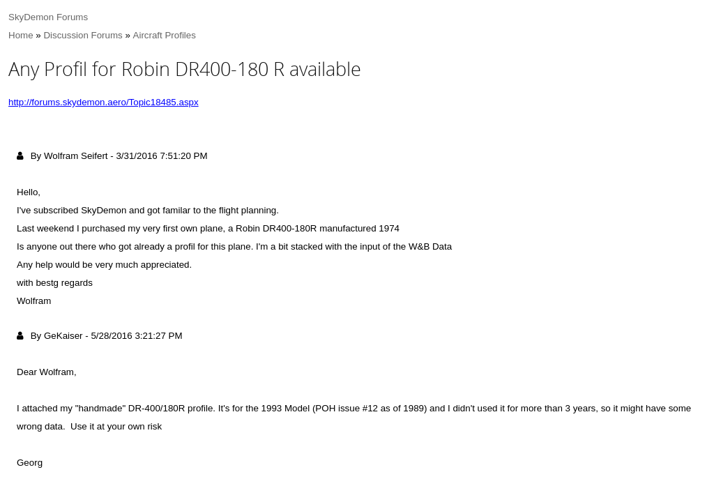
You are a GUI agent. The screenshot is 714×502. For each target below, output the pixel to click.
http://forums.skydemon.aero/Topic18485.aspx (103, 102)
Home (20, 35)
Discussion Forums (82, 35)
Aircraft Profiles (164, 35)
